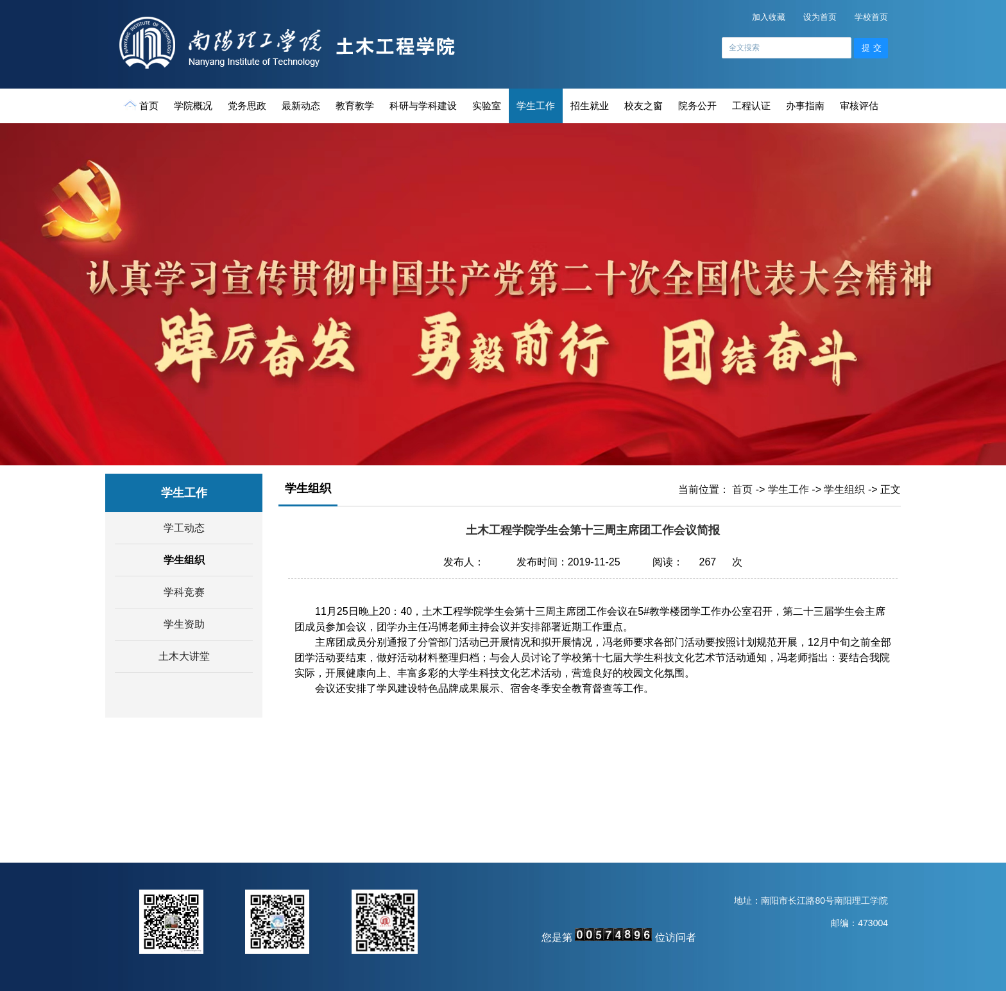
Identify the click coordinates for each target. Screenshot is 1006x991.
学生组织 (184, 560)
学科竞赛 (184, 592)
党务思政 (247, 105)
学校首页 (871, 17)
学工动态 (184, 527)
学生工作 (535, 105)
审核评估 (859, 105)
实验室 (486, 105)
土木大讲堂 (184, 656)
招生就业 (589, 105)
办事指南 (805, 105)
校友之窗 (643, 105)
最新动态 (301, 105)
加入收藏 (768, 17)
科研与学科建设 (423, 105)
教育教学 (355, 105)
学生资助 (184, 624)
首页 (142, 105)
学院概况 (193, 105)
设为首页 (820, 17)
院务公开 (697, 105)
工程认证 (751, 105)
